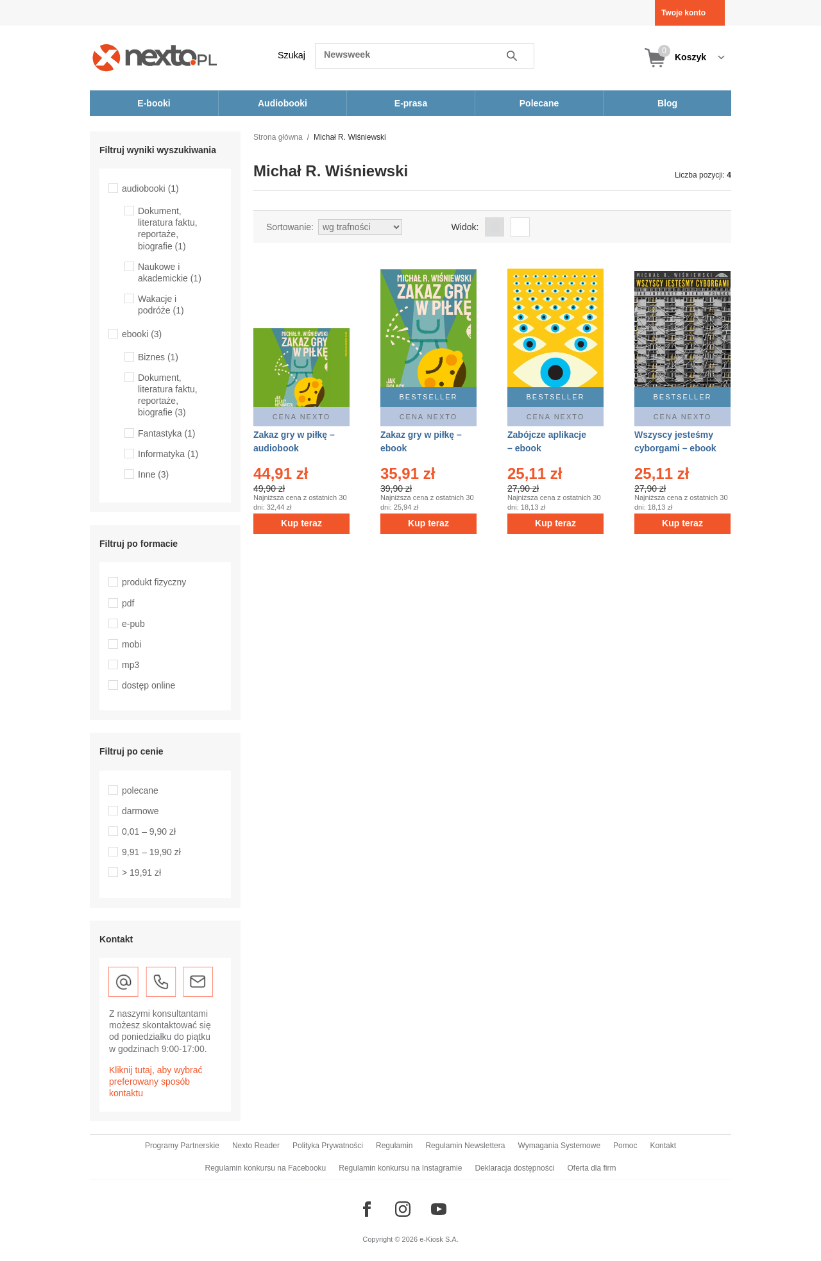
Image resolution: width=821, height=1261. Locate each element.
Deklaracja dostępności (514, 1168)
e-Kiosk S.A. (439, 1239)
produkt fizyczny (154, 582)
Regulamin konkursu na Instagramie (400, 1168)
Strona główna (278, 137)
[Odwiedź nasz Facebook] (367, 1209)
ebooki (142, 334)
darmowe (140, 811)
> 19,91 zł (141, 872)
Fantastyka (167, 433)
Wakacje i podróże (161, 304)
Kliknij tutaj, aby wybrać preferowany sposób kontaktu (156, 1081)
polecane (140, 790)
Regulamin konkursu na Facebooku (265, 1168)
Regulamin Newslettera (465, 1145)
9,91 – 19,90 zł (151, 852)
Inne (153, 474)
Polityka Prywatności (327, 1145)
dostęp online (148, 685)
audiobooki (150, 188)
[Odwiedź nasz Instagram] (403, 1209)
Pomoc (625, 1145)
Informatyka (168, 454)
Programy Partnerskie (182, 1145)
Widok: (465, 227)
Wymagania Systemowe (559, 1145)
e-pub (133, 624)
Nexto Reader (256, 1145)
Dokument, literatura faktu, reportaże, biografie (168, 228)
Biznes (158, 357)
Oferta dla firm (591, 1168)
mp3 (130, 665)
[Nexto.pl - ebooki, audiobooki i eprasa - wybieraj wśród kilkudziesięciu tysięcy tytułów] (155, 57)
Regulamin (394, 1145)
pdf (128, 603)
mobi (131, 644)
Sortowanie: (290, 227)
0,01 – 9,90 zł (149, 831)
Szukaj (291, 55)
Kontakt (663, 1145)
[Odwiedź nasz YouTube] (438, 1209)
